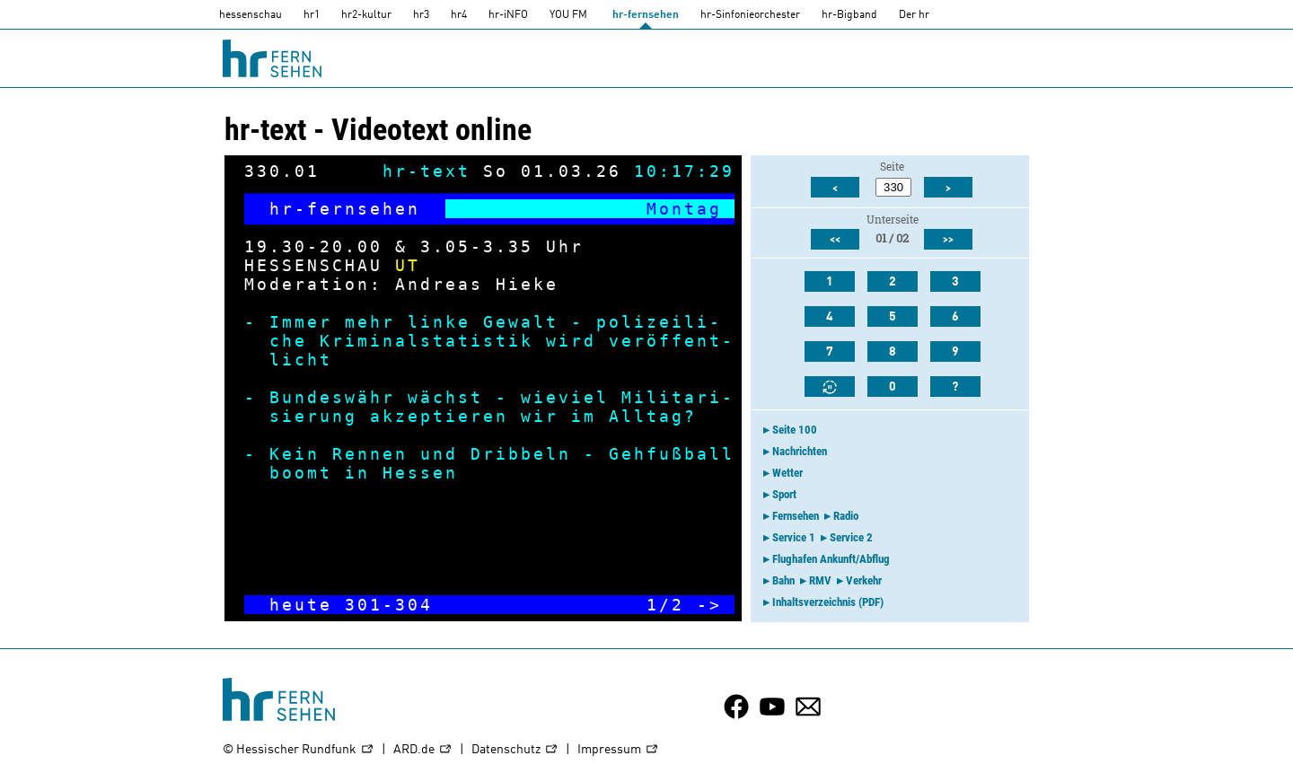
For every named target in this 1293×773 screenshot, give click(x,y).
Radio (845, 516)
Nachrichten (799, 451)
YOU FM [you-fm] (568, 15)
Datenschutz (515, 750)
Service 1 (793, 537)
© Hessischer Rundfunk (298, 750)
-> (709, 604)
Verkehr (864, 580)
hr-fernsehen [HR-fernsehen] (645, 15)
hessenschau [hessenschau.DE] (250, 15)
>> (948, 239)
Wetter (787, 472)
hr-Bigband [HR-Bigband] (849, 15)
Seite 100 (794, 429)
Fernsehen (795, 516)
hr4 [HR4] (459, 15)
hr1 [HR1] (311, 15)
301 (364, 604)
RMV (820, 580)
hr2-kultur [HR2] (366, 15)
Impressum (618, 750)
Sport (784, 494)
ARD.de (423, 750)
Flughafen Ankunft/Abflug (831, 559)
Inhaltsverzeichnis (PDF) (828, 602)
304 (414, 604)
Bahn (783, 580)
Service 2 (851, 537)
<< (835, 239)
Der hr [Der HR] (914, 15)
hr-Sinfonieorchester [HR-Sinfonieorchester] (750, 15)
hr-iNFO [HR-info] (508, 15)
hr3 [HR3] (421, 15)
